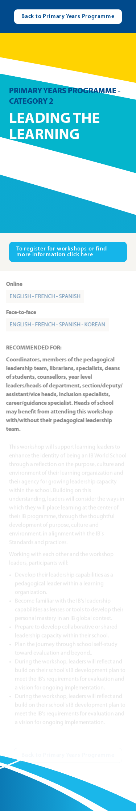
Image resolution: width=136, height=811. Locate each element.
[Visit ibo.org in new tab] (68, 252)
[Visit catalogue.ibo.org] (68, 16)
